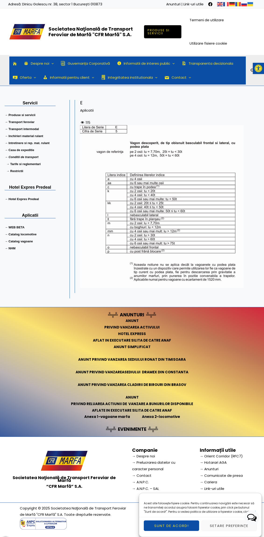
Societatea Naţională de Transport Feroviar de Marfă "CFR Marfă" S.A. (91, 32)
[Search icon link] (252, 71)
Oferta (24, 78)
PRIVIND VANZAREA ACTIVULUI (132, 327)
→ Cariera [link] (208, 482)
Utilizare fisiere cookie (208, 43)
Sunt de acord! (171, 529)
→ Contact (141, 475)
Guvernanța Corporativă (85, 63)
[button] (258, 68)
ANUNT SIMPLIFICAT (132, 346)
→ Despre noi (143, 456)
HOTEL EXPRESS (132, 333)
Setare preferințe (229, 529)
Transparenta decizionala (207, 63)
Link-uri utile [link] (193, 4)
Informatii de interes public (146, 64)
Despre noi (39, 64)
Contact (177, 78)
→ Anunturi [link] (209, 468)
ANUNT (132, 320)
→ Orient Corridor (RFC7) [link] (221, 456)
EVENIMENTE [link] (132, 429)
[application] (51, 64)
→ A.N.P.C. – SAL (145, 488)
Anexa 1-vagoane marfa (107, 416)
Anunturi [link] (173, 4)
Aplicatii (87, 110)
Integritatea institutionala (129, 78)
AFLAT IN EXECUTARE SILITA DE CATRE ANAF (132, 340)
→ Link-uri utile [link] (212, 488)
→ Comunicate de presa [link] (221, 475)
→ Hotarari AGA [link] (213, 462)
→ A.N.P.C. (140, 482)
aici (253, 515)
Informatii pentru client (68, 78)
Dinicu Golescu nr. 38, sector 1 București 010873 (62, 4)
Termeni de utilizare (207, 20)
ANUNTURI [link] (132, 314)
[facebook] (210, 4)
